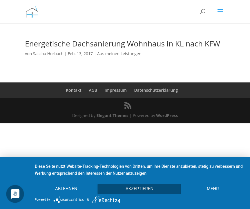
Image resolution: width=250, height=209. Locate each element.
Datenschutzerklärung (156, 90)
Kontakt (73, 90)
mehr (213, 188)
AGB (93, 90)
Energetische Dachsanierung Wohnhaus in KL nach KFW (122, 43)
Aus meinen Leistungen (119, 53)
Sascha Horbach (48, 53)
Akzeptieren (139, 188)
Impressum (116, 90)
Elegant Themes (112, 115)
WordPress (167, 115)
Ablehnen (66, 188)
